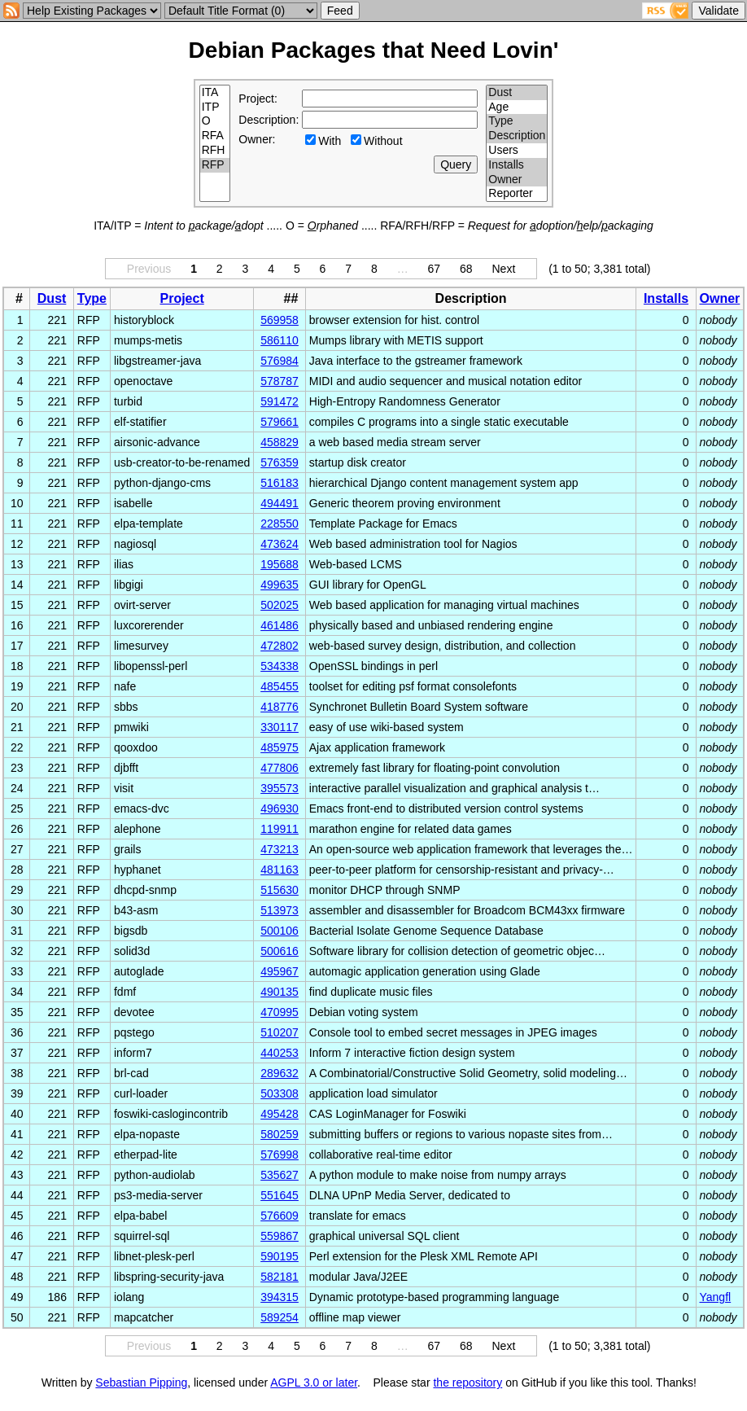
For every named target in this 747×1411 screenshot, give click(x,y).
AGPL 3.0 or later (313, 1382)
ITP (215, 107)
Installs (517, 165)
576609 (279, 1215)
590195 (279, 1256)
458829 (279, 442)
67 (434, 268)
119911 (279, 828)
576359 (279, 462)
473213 (279, 849)
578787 (279, 381)
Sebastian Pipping (141, 1382)
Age (517, 107)
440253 (279, 1052)
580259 (279, 1134)
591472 (279, 401)
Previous (149, 268)
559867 (279, 1235)
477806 (279, 767)
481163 (279, 869)
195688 (279, 564)
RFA (215, 136)
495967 (279, 971)
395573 (279, 788)
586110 (279, 340)
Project (182, 298)
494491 (279, 503)
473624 (279, 543)
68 (466, 268)
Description (517, 136)
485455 (279, 686)
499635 (279, 584)
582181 (279, 1276)
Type (517, 121)
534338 (279, 666)
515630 (279, 889)
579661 (279, 421)
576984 (279, 360)
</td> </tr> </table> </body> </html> (373, 1397)
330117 (279, 727)
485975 (279, 747)
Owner (517, 180)
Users (517, 150)
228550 (279, 523)
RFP (215, 165)
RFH (215, 150)
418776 (279, 706)
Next (503, 268)
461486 (279, 625)
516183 (279, 482)
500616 (279, 950)
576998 (279, 1154)
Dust (517, 92)
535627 (279, 1174)
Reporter (517, 193)
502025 (279, 604)
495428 (279, 1113)
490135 (279, 991)
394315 (279, 1297)
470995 (279, 1012)
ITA (215, 92)
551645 (279, 1195)
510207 (279, 1032)
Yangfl (716, 1297)
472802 (279, 645)
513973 (279, 910)
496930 (279, 808)
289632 (279, 1073)
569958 (279, 319)
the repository (467, 1382)
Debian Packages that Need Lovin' (374, 50)
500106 (279, 930)
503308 (279, 1093)
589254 (279, 1317)
